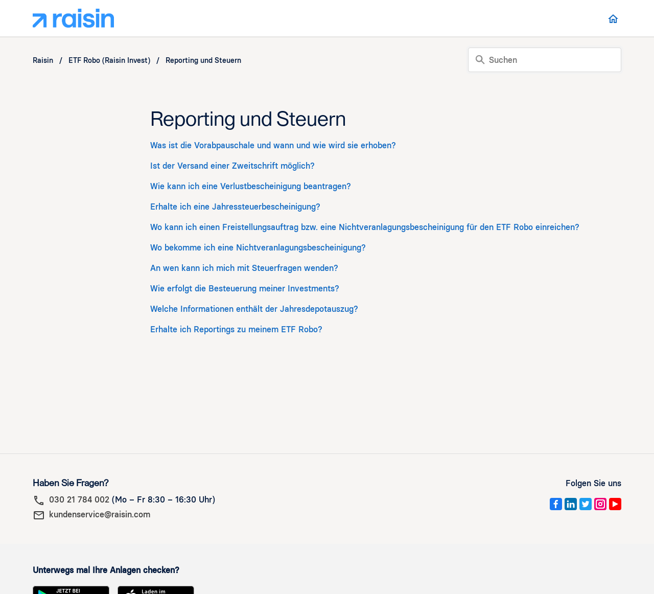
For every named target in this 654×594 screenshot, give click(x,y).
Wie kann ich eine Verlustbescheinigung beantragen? (250, 186)
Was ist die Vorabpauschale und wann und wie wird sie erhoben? (273, 145)
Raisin (43, 60)
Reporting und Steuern (203, 60)
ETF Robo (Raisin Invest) (109, 60)
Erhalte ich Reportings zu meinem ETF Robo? (236, 329)
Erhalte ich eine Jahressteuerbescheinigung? (235, 207)
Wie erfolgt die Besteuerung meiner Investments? (244, 288)
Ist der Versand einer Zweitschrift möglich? (232, 166)
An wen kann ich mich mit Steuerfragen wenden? (244, 268)
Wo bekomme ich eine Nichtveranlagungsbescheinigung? (258, 248)
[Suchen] (544, 60)
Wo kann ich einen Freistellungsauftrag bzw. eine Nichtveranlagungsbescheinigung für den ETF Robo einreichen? (364, 227)
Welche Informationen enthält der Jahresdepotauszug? (254, 309)
